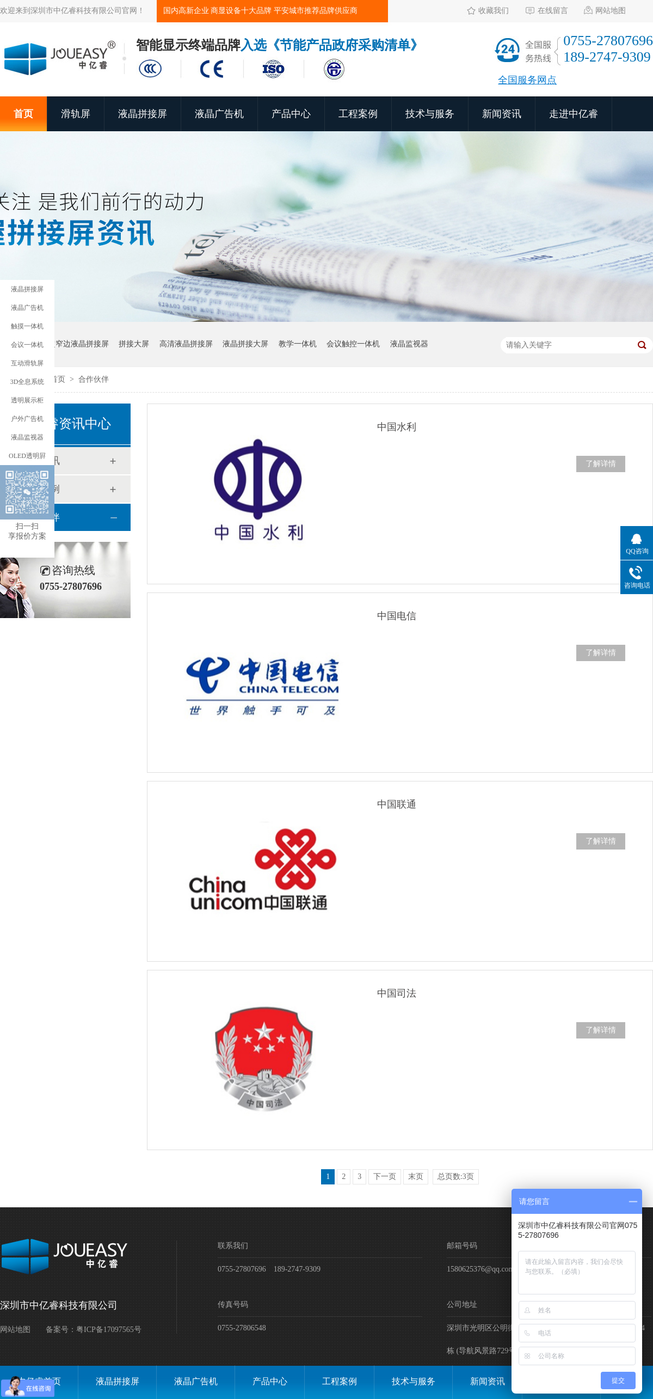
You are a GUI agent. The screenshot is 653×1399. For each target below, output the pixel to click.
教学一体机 (298, 344)
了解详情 (601, 464)
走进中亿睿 (573, 113)
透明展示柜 (27, 400)
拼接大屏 (134, 344)
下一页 (384, 1176)
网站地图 (610, 11)
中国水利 (396, 426)
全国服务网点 (527, 80)
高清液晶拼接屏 (186, 344)
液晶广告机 (219, 113)
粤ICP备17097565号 (108, 1329)
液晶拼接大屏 (245, 344)
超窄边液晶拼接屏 (78, 344)
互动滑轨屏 (27, 363)
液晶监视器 (409, 344)
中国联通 (396, 804)
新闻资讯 (501, 113)
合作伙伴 (93, 379)
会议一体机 (27, 345)
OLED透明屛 (27, 456)
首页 (23, 113)
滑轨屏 (75, 113)
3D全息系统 (27, 382)
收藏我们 (493, 11)
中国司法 (396, 993)
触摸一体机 (27, 326)
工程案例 (358, 113)
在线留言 (553, 11)
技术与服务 (429, 113)
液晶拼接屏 (142, 113)
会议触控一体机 (353, 344)
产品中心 (291, 113)
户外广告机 (27, 419)
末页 (415, 1176)
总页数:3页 (456, 1176)
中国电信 (396, 615)
